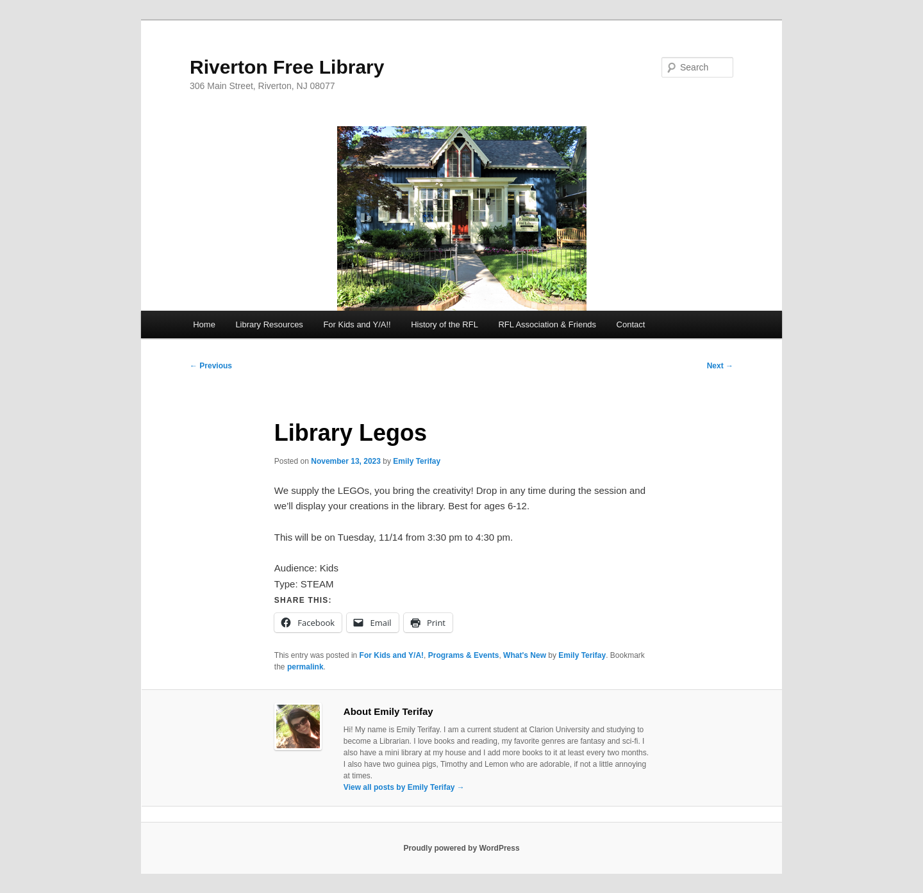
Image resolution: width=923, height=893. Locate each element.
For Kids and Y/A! (392, 655)
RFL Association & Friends (547, 324)
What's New (524, 655)
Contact (631, 324)
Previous (211, 365)
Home (204, 324)
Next (720, 365)
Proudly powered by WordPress (461, 848)
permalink (305, 666)
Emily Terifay (416, 461)
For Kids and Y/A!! (356, 324)
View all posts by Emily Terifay (404, 787)
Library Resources (269, 324)
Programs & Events (463, 655)
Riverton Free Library (287, 67)
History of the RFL (444, 324)
